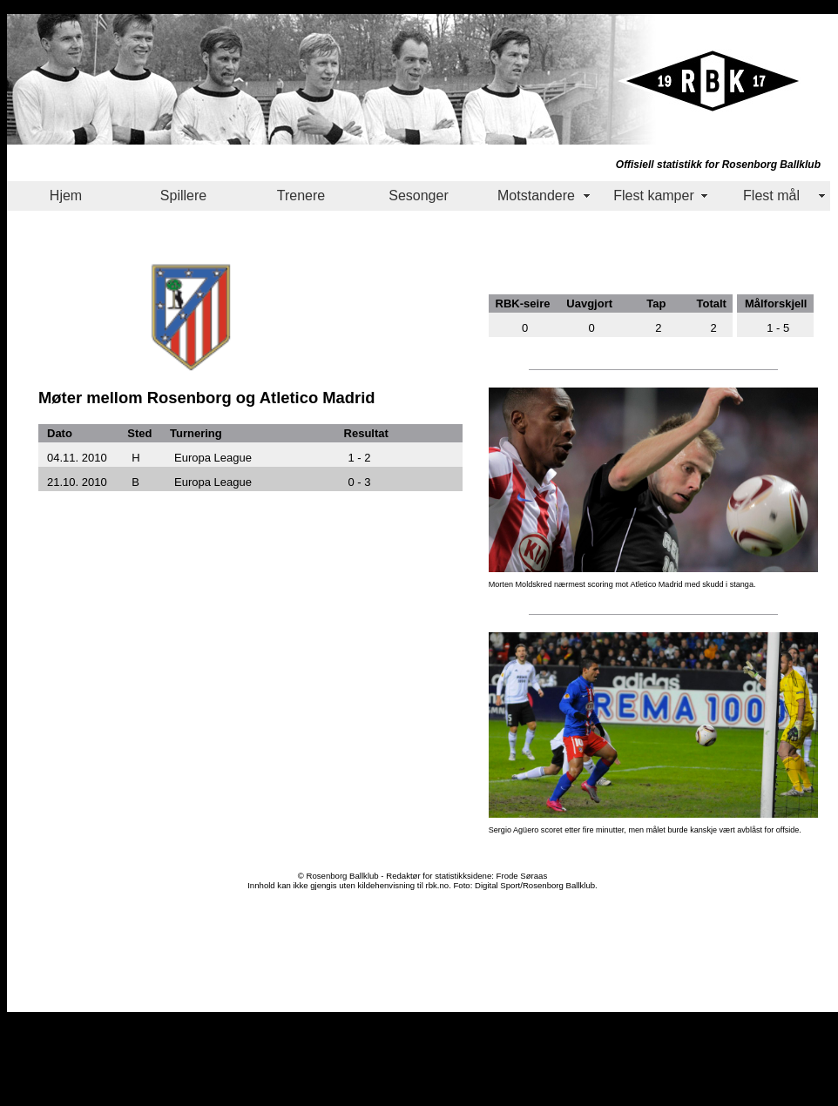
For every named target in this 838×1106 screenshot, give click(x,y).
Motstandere (536, 195)
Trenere (301, 195)
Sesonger (419, 195)
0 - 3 (359, 482)
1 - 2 (359, 457)
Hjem (66, 195)
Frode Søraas (522, 875)
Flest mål (771, 195)
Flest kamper (653, 195)
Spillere (183, 195)
